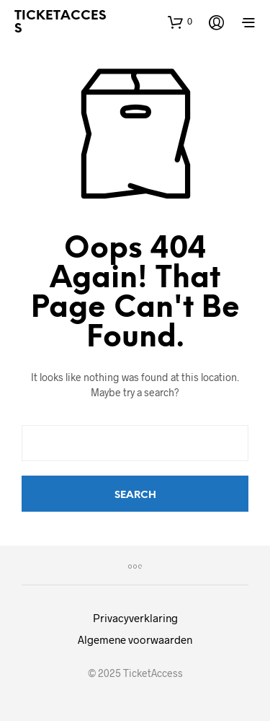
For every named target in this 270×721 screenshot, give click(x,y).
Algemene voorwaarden (135, 639)
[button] (180, 21)
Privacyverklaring (135, 617)
